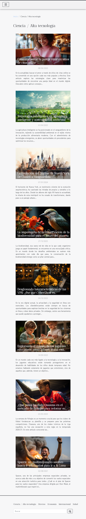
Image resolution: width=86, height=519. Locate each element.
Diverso (41, 504)
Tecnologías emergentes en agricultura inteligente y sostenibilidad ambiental (42, 118)
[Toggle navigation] (6, 4)
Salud (75, 504)
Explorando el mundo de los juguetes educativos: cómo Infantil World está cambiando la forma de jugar (41, 349)
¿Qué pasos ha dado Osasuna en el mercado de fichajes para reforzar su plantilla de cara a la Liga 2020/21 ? (41, 408)
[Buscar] (40, 511)
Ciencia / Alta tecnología (24, 504)
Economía (52, 504)
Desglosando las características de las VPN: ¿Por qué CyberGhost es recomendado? (41, 293)
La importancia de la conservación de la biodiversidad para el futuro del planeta (43, 233)
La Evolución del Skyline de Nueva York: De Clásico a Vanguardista (43, 175)
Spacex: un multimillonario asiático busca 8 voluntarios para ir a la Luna (41, 463)
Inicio (15, 16)
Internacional (65, 504)
